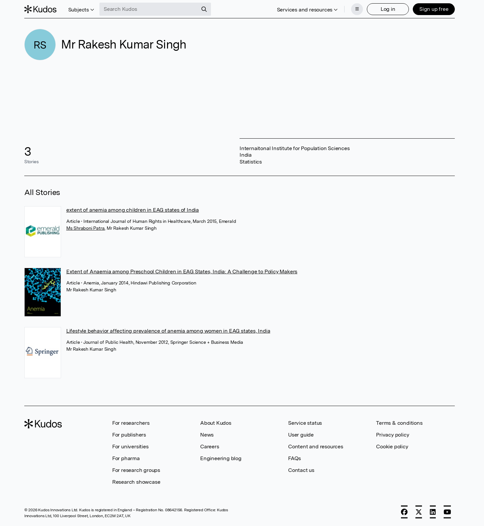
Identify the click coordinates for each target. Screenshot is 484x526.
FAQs (294, 458)
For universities (130, 446)
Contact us (301, 470)
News (207, 435)
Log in (388, 9)
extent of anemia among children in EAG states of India (132, 210)
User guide (301, 435)
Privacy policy (392, 435)
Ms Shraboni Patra (85, 228)
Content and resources (315, 446)
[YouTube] (447, 511)
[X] (418, 511)
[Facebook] (404, 511)
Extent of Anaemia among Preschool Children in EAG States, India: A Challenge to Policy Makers (181, 271)
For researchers (131, 423)
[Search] (204, 9)
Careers (209, 446)
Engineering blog (221, 458)
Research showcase (136, 482)
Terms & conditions (399, 423)
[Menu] (357, 9)
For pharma (126, 458)
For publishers (129, 435)
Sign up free (434, 9)
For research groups (136, 470)
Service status (305, 423)
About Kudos (215, 423)
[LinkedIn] (433, 511)
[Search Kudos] (149, 9)
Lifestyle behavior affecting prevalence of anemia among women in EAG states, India (168, 331)
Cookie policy (392, 446)
